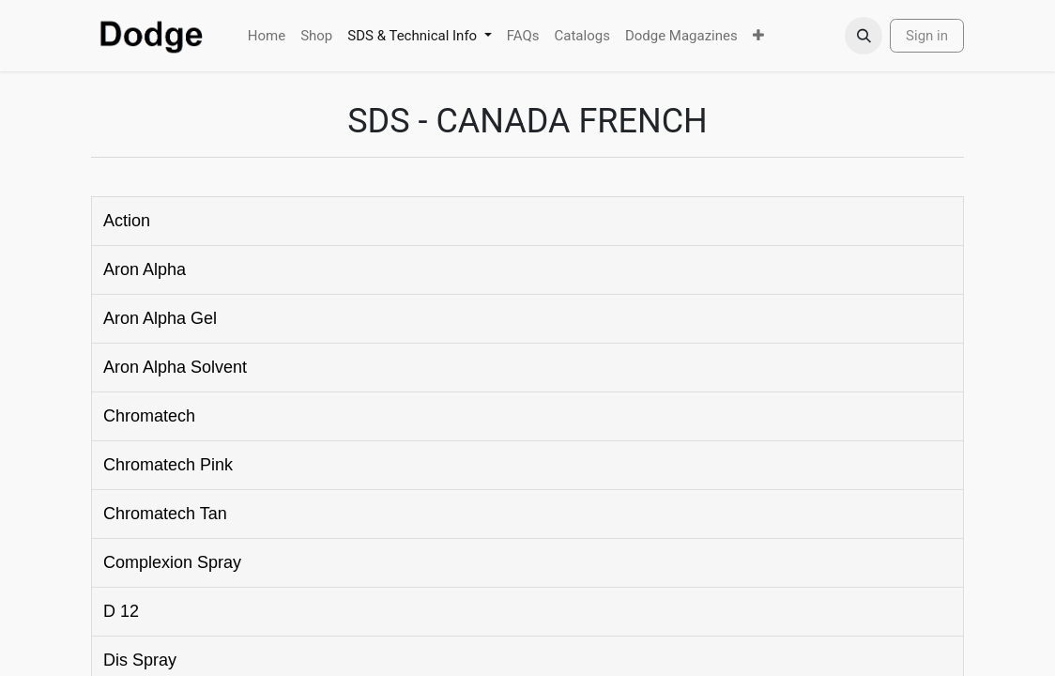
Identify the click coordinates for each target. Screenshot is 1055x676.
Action (126, 220)
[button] (863, 35)
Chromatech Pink (168, 464)
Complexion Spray (172, 562)
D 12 (121, 611)
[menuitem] (266, 36)
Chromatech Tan (165, 513)
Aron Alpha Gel (160, 318)
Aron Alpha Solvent (175, 367)
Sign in (927, 35)
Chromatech (149, 416)
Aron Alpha (144, 269)
